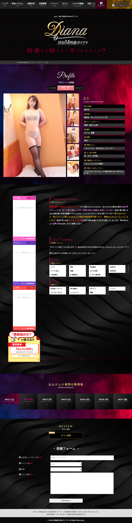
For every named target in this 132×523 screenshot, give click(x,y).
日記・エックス (94, 5)
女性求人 (101, 3)
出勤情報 (42, 5)
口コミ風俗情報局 (28, 239)
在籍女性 (31, 5)
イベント (54, 5)
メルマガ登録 (77, 5)
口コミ (65, 5)
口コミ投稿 (66, 435)
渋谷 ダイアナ (84, 359)
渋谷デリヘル (18, 238)
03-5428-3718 (121, 5)
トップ (5, 5)
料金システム (17, 5)
